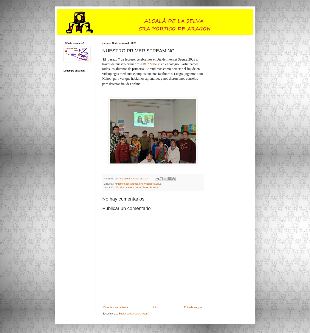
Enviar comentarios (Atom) (134, 313)
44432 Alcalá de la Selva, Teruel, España (136, 187)
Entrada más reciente (115, 307)
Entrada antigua (193, 307)
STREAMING (149, 64)
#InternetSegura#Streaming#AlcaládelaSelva (138, 183)
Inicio (156, 307)
